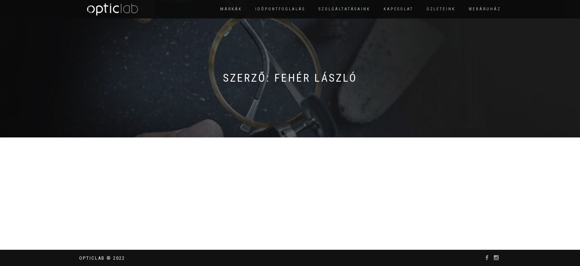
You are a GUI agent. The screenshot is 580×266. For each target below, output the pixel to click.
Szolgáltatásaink (344, 9)
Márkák (231, 9)
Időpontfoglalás (280, 9)
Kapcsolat (398, 9)
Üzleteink (440, 9)
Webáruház (485, 9)
